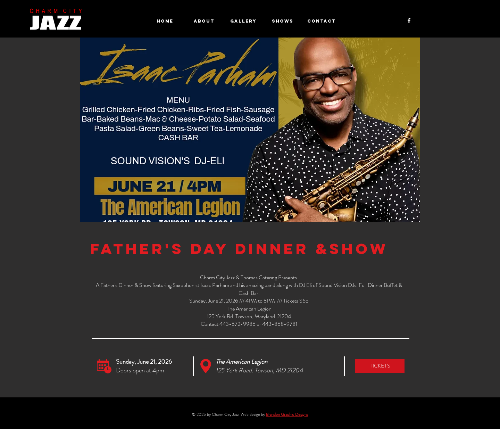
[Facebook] (409, 20)
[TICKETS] (380, 366)
